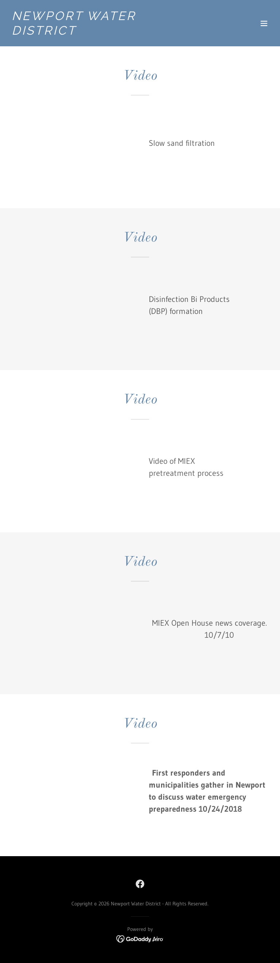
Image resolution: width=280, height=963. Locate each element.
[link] (101, 32)
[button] (264, 23)
